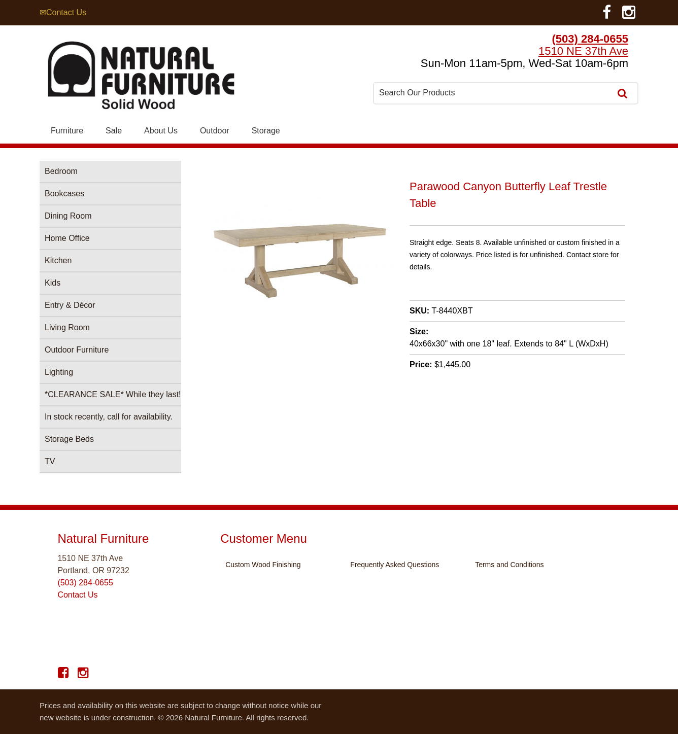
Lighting (59, 372)
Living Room (67, 327)
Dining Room (68, 216)
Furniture (67, 130)
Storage (266, 130)
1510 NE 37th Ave (583, 51)
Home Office (67, 238)
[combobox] (493, 92)
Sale (114, 130)
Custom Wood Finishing (262, 565)
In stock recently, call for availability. (109, 416)
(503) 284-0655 (590, 38)
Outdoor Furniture (77, 349)
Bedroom (61, 171)
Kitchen (58, 260)
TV (50, 461)
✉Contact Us (63, 12)
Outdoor (214, 130)
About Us (161, 130)
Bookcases (64, 193)
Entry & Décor (70, 305)
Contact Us (77, 594)
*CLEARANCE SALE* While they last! (113, 394)
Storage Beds (69, 439)
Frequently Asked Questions (394, 565)
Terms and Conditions (509, 565)
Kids (52, 282)
